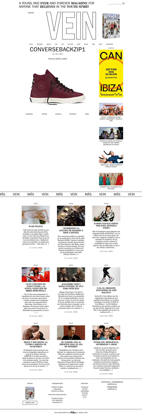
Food (78, 44)
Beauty (49, 44)
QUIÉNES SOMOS (57, 387)
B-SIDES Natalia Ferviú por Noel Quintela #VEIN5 (106, 226)
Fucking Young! (57, 398)
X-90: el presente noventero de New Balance (106, 290)
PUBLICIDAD (57, 389)
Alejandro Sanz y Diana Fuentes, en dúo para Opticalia (71, 286)
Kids (93, 44)
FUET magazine (57, 400)
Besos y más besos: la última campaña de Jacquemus (35, 344)
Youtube (85, 393)
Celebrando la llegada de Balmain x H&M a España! (71, 231)
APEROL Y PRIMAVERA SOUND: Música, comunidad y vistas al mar (111, 119)
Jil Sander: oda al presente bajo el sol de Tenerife (71, 344)
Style (31, 44)
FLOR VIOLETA (36, 227)
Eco (56, 44)
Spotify (84, 395)
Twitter (84, 389)
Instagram (109, 44)
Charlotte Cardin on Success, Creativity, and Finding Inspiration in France (111, 143)
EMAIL (87, 114)
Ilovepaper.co (57, 402)
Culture (70, 44)
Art (63, 44)
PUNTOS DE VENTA (57, 391)
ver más (40, 247)
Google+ (3, 416)
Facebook (84, 387)
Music (86, 44)
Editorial (40, 44)
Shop (100, 44)
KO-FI (84, 397)
